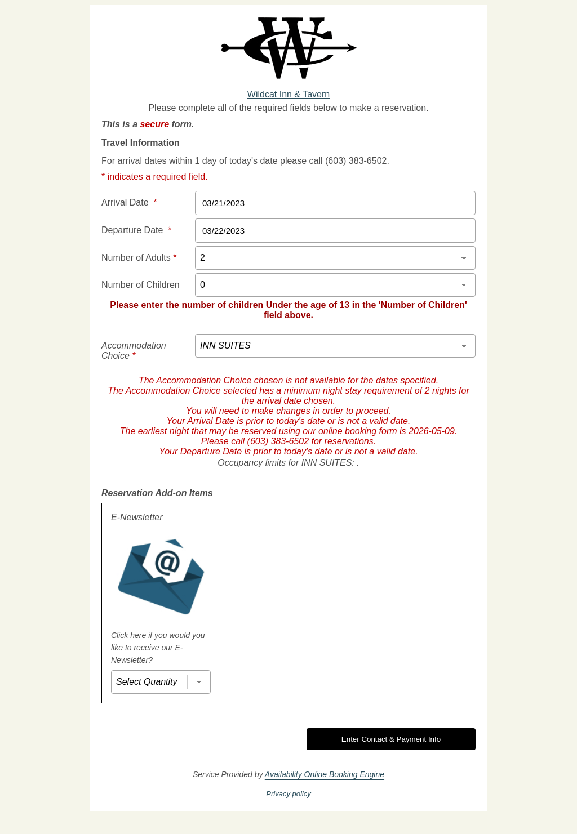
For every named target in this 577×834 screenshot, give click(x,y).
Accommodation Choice (133, 350)
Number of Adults (138, 257)
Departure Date (136, 230)
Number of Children (140, 284)
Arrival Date (129, 202)
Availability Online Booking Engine (324, 774)
